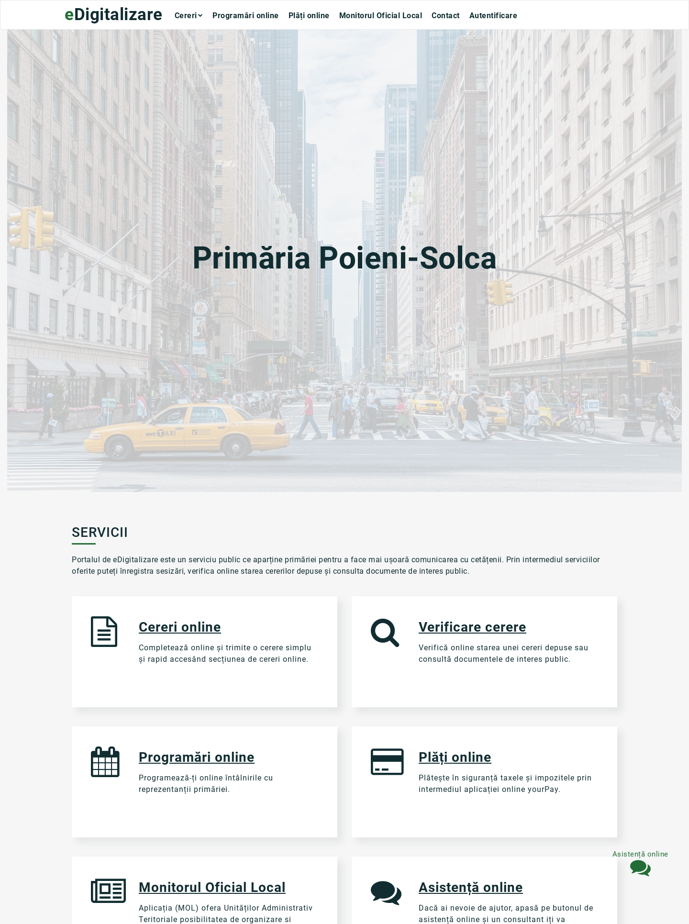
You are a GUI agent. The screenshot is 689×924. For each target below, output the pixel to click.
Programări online (245, 16)
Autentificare (493, 16)
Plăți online (309, 16)
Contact (446, 16)
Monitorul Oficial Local (380, 16)
